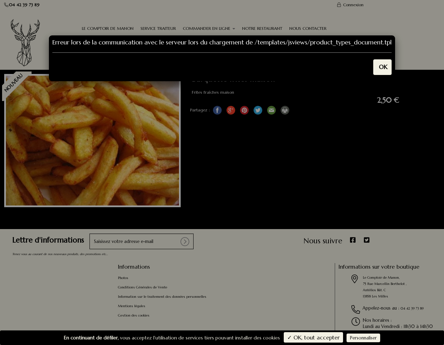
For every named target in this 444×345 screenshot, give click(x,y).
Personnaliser (363, 338)
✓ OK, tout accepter (313, 337)
